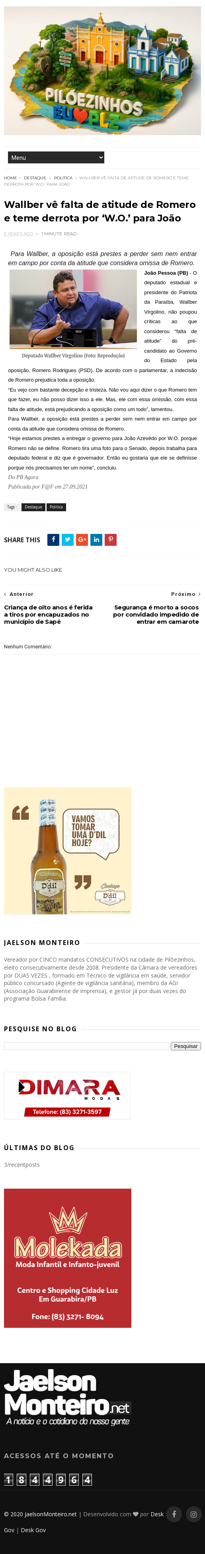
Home (10, 177)
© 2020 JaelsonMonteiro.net (40, 1514)
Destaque (35, 177)
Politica (63, 177)
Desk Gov (33, 1530)
